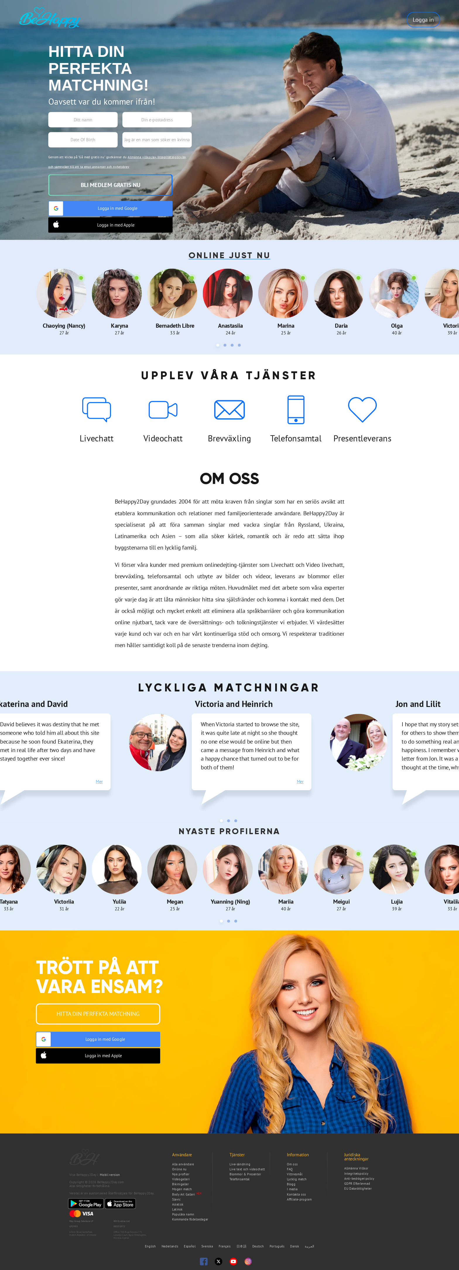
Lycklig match (297, 1179)
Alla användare (183, 1164)
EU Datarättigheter (358, 1188)
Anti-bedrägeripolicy (359, 1178)
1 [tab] (218, 346)
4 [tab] (240, 346)
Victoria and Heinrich (234, 703)
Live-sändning (240, 1164)
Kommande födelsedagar (190, 1219)
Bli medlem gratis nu (110, 184)
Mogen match (182, 1189)
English (151, 1246)
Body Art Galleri (183, 1194)
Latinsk (177, 1209)
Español (190, 1246)
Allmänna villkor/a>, (142, 157)
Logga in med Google (93, 208)
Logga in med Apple (91, 225)
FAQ (290, 1169)
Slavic (176, 1199)
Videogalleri (181, 1179)
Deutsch (258, 1246)
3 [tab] (233, 346)
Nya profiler (180, 1174)
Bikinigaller (180, 1184)
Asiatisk (177, 1204)
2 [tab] (226, 346)
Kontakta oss (296, 1194)
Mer (99, 781)
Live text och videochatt (247, 1169)
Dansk (295, 1246)
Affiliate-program (299, 1199)
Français (225, 1246)
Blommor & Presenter (245, 1174)
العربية (309, 1246)
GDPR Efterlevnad (357, 1183)
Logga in (423, 19)
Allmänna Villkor (356, 1168)
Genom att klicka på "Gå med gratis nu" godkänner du (117, 162)
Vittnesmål (294, 1174)
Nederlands (170, 1246)
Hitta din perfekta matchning (97, 1013)
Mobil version (110, 1175)
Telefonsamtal (240, 1179)
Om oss (292, 1164)
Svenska (207, 1246)
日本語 (242, 1246)
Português (277, 1246)
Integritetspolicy (356, 1173)
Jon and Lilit (418, 703)
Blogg (291, 1184)
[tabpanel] (64, 301)
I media (292, 1189)
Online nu (179, 1169)
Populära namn (183, 1214)
